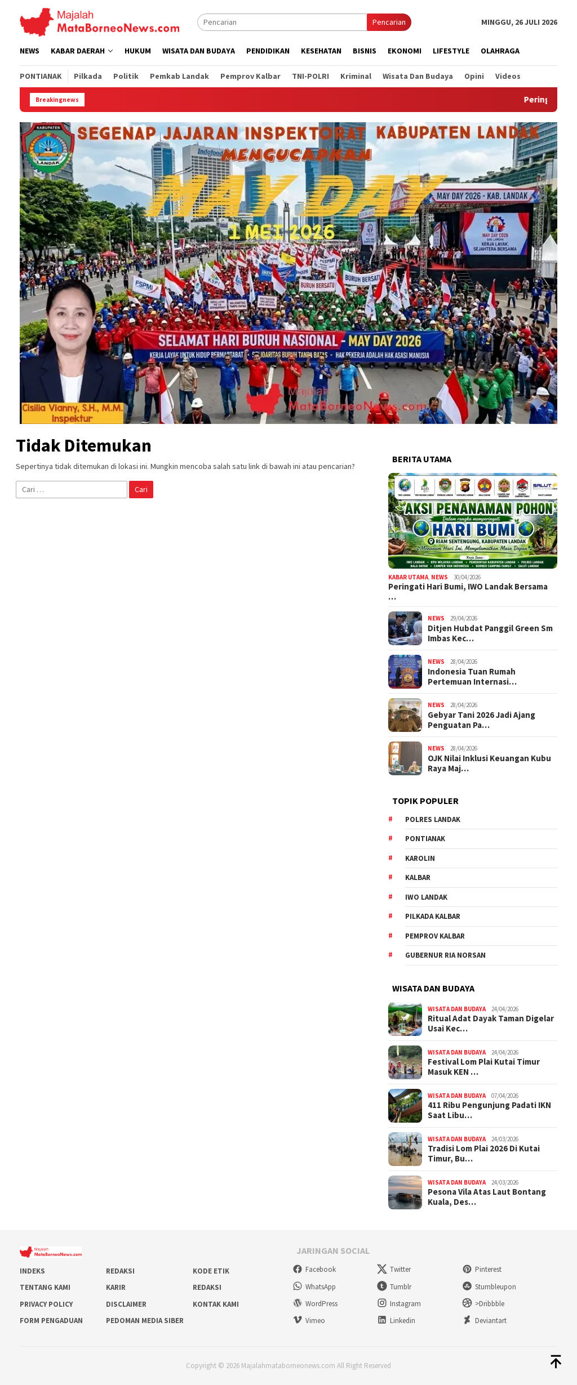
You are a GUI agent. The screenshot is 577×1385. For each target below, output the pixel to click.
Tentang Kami (45, 1287)
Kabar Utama (408, 577)
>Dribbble (483, 1303)
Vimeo (308, 1320)
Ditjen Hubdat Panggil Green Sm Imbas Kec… (490, 633)
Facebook (314, 1269)
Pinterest (481, 1269)
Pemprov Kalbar (435, 936)
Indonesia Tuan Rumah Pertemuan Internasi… (472, 677)
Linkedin (396, 1320)
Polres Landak (432, 819)
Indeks (32, 1271)
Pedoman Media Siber (145, 1320)
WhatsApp (314, 1287)
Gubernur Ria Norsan (445, 955)
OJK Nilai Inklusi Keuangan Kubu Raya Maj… (489, 763)
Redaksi (120, 1271)
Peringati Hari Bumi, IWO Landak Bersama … (468, 592)
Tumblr (394, 1287)
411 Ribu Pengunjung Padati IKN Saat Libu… (489, 1110)
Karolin (420, 858)
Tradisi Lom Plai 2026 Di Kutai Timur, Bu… (484, 1153)
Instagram (399, 1303)
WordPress (315, 1303)
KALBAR (417, 877)
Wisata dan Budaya (457, 1009)
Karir (116, 1287)
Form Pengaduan (51, 1320)
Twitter (394, 1269)
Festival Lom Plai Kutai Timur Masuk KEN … (484, 1067)
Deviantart (484, 1320)
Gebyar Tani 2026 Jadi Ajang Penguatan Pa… (481, 720)
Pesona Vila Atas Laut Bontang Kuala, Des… (487, 1197)
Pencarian (389, 22)
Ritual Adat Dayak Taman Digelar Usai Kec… (491, 1023)
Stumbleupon (489, 1287)
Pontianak (425, 838)
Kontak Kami (216, 1304)
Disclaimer (126, 1304)
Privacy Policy (46, 1304)
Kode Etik (211, 1271)
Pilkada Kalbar (432, 916)
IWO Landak (426, 897)
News (439, 577)
